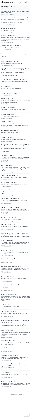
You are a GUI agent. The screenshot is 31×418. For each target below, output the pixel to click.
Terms (18, 396)
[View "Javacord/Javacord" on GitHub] (13, 52)
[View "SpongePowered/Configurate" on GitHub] (20, 266)
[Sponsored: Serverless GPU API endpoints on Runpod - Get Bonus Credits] (15, 323)
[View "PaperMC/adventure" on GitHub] (15, 107)
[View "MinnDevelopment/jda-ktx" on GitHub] (18, 61)
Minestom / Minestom (7, 114)
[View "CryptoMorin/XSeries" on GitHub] (15, 311)
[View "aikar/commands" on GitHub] (12, 165)
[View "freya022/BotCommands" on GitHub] (17, 175)
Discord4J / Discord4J (7, 35)
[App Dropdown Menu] (28, 2)
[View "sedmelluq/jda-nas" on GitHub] (13, 98)
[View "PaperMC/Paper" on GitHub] (12, 121)
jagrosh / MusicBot (6, 276)
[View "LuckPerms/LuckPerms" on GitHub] (16, 217)
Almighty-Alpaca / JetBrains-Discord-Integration (12, 286)
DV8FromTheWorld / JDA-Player (10, 207)
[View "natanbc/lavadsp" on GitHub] (12, 348)
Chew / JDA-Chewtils (7, 155)
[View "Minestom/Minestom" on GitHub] (15, 114)
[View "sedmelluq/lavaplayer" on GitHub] (15, 28)
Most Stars (17, 24)
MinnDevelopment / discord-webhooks (13, 79)
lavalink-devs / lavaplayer (8, 130)
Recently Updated (24, 24)
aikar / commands (6, 165)
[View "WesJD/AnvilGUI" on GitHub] (12, 250)
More (4, 9)
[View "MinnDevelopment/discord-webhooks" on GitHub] (25, 79)
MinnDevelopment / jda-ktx (9, 61)
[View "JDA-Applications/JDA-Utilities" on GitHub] (20, 45)
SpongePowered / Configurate (10, 266)
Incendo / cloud (5, 304)
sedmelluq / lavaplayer (8, 28)
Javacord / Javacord (7, 53)
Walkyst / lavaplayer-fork (8, 93)
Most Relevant (9, 24)
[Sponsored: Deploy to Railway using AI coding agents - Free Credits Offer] (15, 72)
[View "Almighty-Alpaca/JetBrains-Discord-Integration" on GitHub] (29, 286)
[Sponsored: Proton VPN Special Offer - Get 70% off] (15, 234)
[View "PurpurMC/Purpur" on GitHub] (13, 330)
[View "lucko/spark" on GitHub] (9, 189)
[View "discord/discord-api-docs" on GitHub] (17, 258)
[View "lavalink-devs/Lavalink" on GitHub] (15, 182)
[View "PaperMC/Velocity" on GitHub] (13, 137)
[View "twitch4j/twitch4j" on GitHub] (12, 240)
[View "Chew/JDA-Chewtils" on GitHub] (14, 155)
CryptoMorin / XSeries (7, 311)
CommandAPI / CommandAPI (10, 198)
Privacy (13, 396)
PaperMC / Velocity (6, 137)
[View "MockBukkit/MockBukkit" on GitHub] (17, 355)
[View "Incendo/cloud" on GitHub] (11, 304)
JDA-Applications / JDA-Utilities (10, 46)
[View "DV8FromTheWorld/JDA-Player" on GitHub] (21, 207)
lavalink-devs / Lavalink (8, 183)
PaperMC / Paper (6, 122)
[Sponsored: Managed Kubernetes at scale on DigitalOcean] (15, 148)
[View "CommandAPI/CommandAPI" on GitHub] (20, 198)
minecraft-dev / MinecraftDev (10, 364)
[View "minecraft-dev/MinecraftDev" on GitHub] (19, 363)
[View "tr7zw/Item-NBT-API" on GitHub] (14, 340)
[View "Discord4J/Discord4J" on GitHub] (14, 35)
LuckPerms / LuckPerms (8, 217)
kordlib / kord (5, 86)
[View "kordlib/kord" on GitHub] (10, 86)
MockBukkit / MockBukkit (8, 355)
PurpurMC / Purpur (7, 330)
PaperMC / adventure (7, 107)
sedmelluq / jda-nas (7, 99)
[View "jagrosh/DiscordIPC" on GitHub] (14, 381)
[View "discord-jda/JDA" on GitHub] (14, 6)
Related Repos (8, 2)
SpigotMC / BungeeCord (8, 294)
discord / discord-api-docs (9, 259)
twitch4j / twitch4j (6, 240)
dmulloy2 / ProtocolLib (8, 224)
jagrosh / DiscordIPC (7, 381)
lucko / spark (5, 190)
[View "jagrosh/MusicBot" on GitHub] (13, 276)
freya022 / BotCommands (9, 175)
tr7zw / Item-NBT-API (7, 341)
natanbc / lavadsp (6, 348)
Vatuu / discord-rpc (7, 372)
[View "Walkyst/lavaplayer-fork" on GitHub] (17, 93)
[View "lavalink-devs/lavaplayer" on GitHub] (17, 130)
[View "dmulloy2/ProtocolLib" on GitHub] (15, 224)
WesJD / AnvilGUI (6, 250)
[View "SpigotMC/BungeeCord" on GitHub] (16, 294)
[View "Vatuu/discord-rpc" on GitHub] (13, 372)
